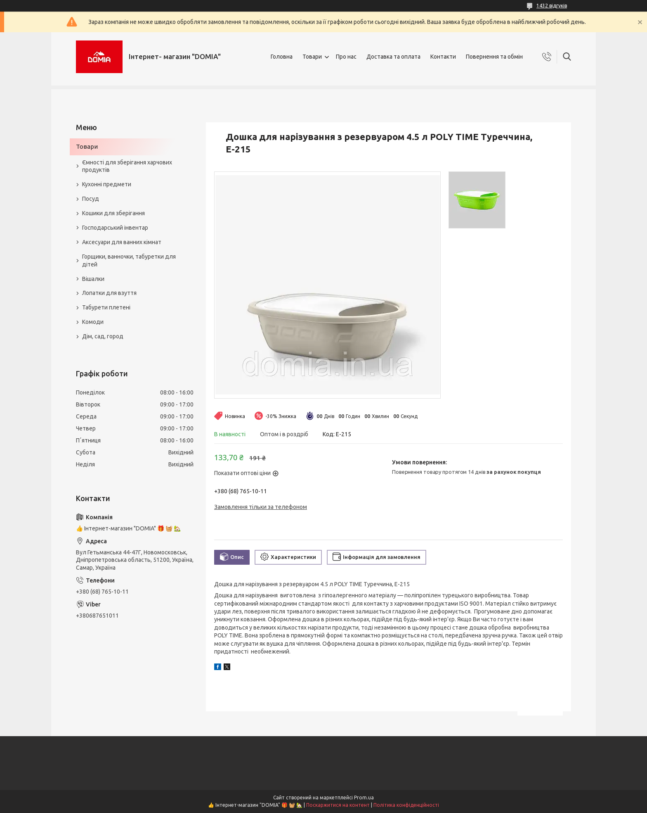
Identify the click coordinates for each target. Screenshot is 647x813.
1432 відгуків (551, 5)
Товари (312, 56)
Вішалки (93, 279)
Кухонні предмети (106, 184)
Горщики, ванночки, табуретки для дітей (129, 260)
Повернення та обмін (494, 56)
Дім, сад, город (102, 336)
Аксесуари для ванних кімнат (121, 242)
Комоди (93, 322)
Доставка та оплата (393, 56)
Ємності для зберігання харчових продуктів (127, 166)
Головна (282, 56)
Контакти (443, 56)
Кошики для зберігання (113, 213)
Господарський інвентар (115, 227)
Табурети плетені (106, 307)
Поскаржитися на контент (338, 805)
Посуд (90, 198)
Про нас (346, 56)
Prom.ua (364, 797)
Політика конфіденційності (406, 805)
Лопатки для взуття (109, 293)
